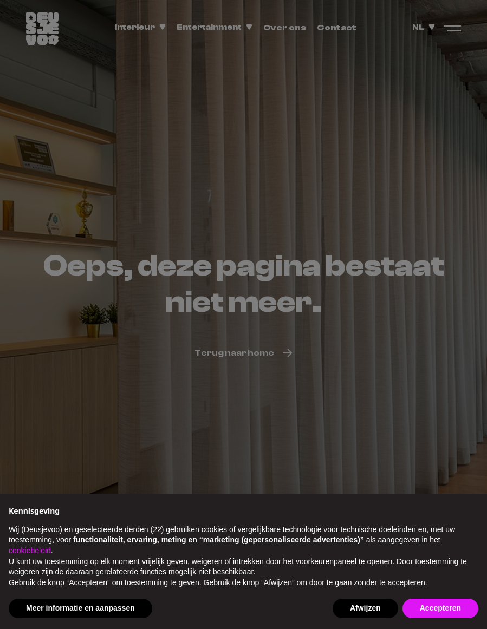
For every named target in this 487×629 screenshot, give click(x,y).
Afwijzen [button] (365, 608)
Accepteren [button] (440, 608)
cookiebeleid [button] (30, 550)
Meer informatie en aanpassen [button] (80, 608)
